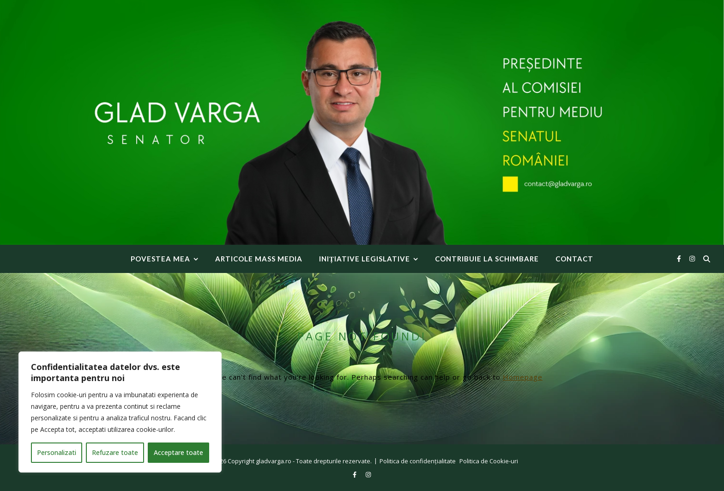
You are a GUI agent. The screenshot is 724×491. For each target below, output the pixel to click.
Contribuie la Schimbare (487, 259)
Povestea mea (160, 259)
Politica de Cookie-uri (488, 461)
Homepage (523, 377)
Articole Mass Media (258, 259)
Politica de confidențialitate (418, 461)
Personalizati (56, 452)
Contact (574, 259)
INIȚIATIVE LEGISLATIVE (364, 259)
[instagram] (692, 258)
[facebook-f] (680, 258)
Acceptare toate (178, 452)
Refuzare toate (115, 452)
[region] (120, 412)
